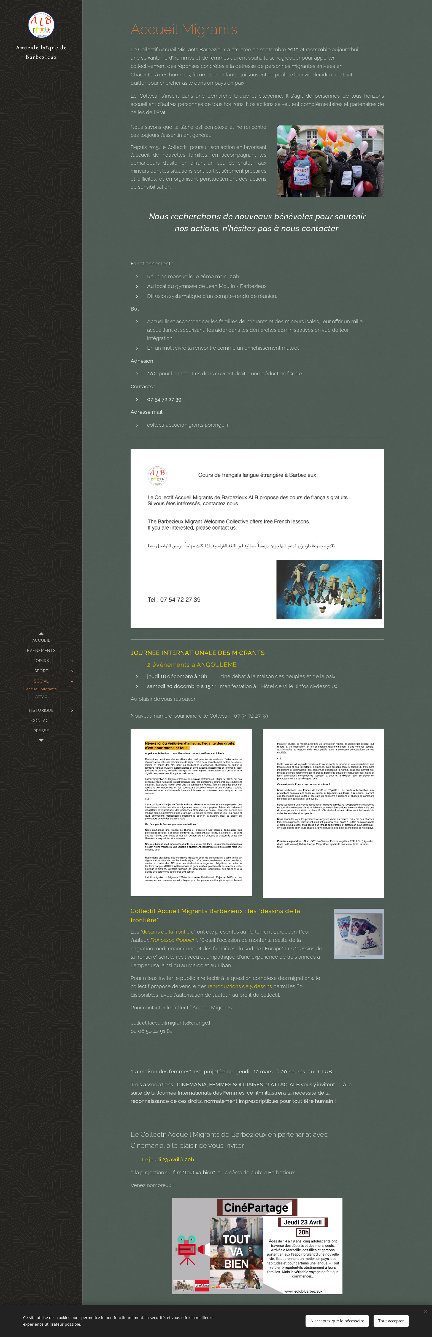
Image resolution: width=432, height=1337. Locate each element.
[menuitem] (41, 640)
